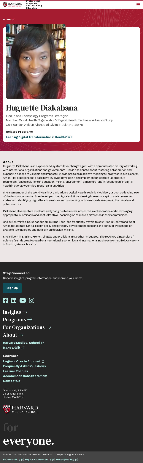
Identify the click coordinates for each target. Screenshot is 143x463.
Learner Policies (15, 371)
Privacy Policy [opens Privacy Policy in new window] (65, 459)
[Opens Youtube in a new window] (22, 300)
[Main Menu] (138, 4)
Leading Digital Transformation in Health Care (39, 137)
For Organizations (24, 327)
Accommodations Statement (25, 376)
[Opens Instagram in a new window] (31, 300)
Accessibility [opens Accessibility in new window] (11, 459)
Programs (14, 319)
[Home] (12, 4)
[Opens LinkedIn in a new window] (13, 300)
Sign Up (12, 287)
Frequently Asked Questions (24, 366)
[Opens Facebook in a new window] (5, 300)
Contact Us (11, 380)
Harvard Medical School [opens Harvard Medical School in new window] (21, 342)
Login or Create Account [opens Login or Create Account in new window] (21, 361)
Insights (12, 311)
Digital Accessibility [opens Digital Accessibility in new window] (38, 459)
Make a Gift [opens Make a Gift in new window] (11, 347)
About (10, 19)
